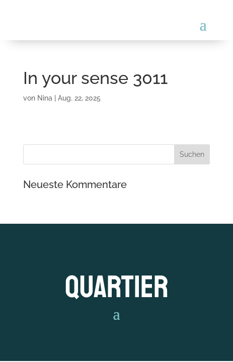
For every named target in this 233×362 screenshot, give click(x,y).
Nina (44, 98)
